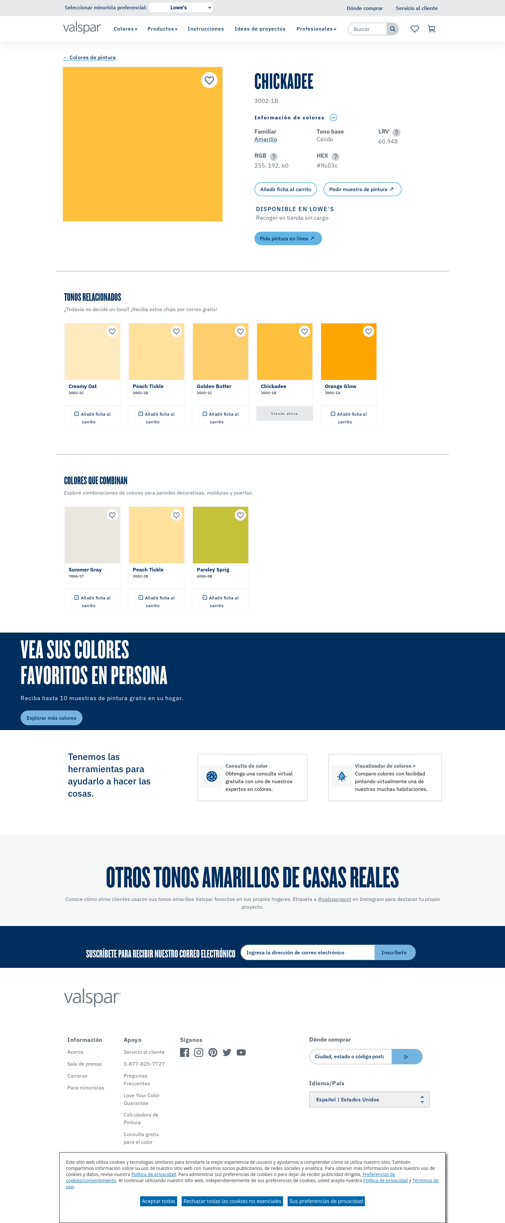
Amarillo (265, 139)
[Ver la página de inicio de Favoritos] (415, 29)
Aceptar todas (158, 1201)
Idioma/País (327, 1083)
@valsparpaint (334, 899)
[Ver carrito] (432, 29)
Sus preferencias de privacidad (326, 1201)
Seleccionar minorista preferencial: (106, 7)
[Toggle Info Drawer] (333, 118)
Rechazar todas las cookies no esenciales (232, 1201)
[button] (395, 133)
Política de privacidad (153, 1174)
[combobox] (367, 29)
